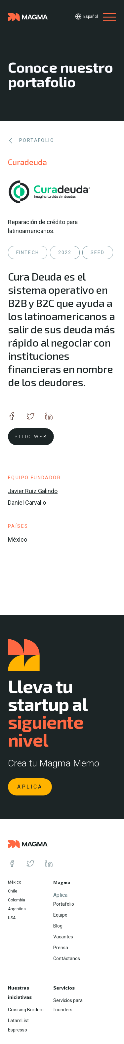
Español (90, 16)
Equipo (60, 915)
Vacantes (63, 936)
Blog (57, 925)
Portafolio (63, 904)
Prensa (60, 947)
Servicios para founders (68, 1005)
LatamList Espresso (18, 1025)
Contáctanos (66, 958)
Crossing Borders (26, 1009)
